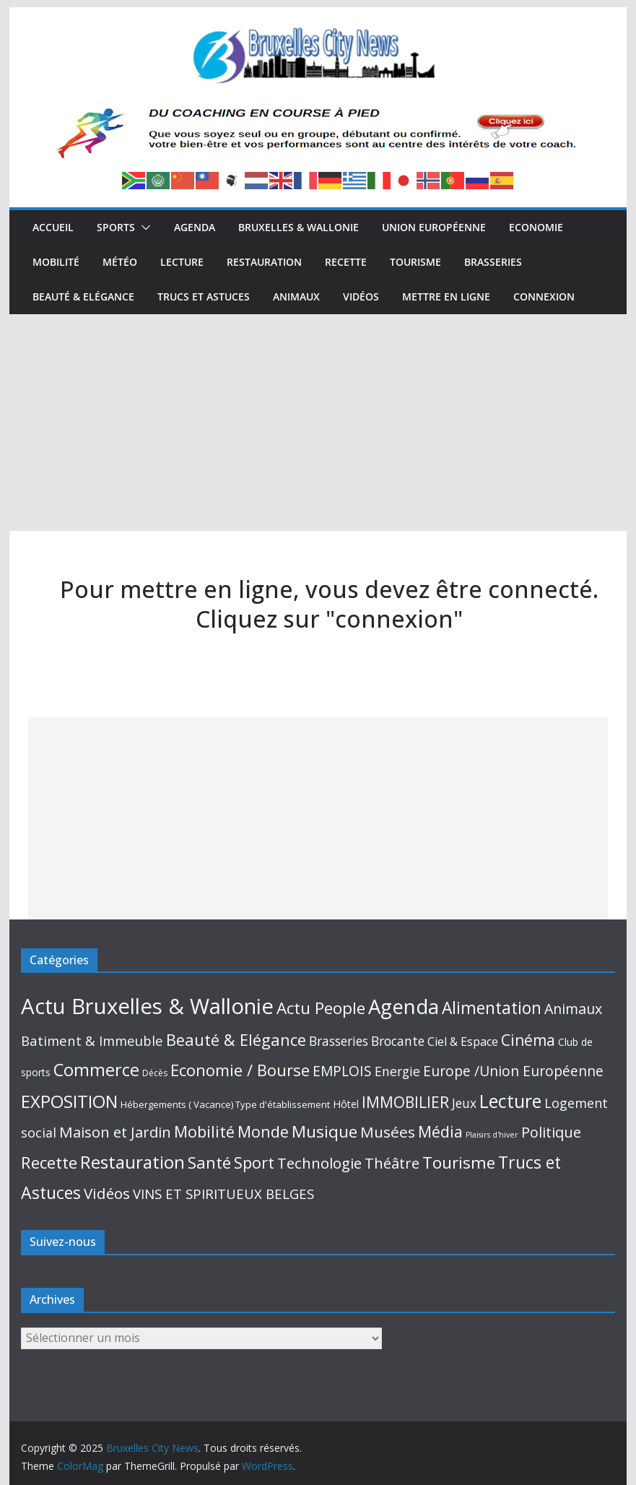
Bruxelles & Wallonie (298, 227)
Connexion (544, 296)
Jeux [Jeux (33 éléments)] (464, 1103)
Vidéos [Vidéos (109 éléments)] (107, 1193)
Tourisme (415, 262)
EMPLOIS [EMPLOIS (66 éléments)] (342, 1071)
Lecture (182, 262)
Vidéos (361, 296)
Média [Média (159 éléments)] (440, 1131)
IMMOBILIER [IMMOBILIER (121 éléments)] (405, 1102)
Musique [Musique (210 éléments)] (324, 1131)
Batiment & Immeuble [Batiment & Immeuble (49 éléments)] (92, 1040)
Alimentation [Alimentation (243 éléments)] (491, 1008)
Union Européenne (434, 227)
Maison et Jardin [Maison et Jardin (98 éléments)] (115, 1132)
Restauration (264, 262)
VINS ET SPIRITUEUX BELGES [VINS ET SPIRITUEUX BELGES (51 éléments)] (223, 1194)
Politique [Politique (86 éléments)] (551, 1132)
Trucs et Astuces (203, 296)
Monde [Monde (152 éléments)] (263, 1131)
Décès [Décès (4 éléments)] (154, 1073)
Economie (536, 227)
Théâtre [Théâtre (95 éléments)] (392, 1163)
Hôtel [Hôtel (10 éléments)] (346, 1104)
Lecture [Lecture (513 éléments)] (510, 1100)
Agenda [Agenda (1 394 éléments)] (403, 1006)
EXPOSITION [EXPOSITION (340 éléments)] (69, 1101)
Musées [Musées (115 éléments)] (387, 1132)
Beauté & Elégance (83, 296)
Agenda (194, 227)
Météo (120, 262)
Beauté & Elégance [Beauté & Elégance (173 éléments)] (236, 1039)
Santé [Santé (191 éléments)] (209, 1162)
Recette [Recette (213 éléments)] (49, 1162)
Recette (346, 262)
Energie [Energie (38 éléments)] (397, 1071)
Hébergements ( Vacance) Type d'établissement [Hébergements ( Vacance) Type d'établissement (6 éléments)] (225, 1104)
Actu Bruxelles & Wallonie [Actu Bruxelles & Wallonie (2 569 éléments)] (147, 1006)
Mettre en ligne (446, 296)
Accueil (53, 227)
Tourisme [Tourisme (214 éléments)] (458, 1162)
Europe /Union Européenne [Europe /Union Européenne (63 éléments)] (513, 1071)
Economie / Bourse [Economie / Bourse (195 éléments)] (240, 1070)
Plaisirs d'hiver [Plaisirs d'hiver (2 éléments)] (492, 1135)
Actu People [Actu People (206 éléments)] (320, 1008)
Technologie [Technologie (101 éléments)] (319, 1163)
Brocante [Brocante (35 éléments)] (397, 1040)
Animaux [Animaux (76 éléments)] (573, 1008)
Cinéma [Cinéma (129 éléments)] (528, 1040)
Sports (116, 227)
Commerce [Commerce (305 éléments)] (96, 1069)
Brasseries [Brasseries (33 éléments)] (338, 1040)
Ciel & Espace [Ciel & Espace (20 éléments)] (462, 1041)
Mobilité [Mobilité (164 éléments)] (204, 1131)
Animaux (296, 296)
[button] (143, 227)
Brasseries (493, 262)
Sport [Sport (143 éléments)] (254, 1162)
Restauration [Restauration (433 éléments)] (132, 1162)
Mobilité (55, 262)
